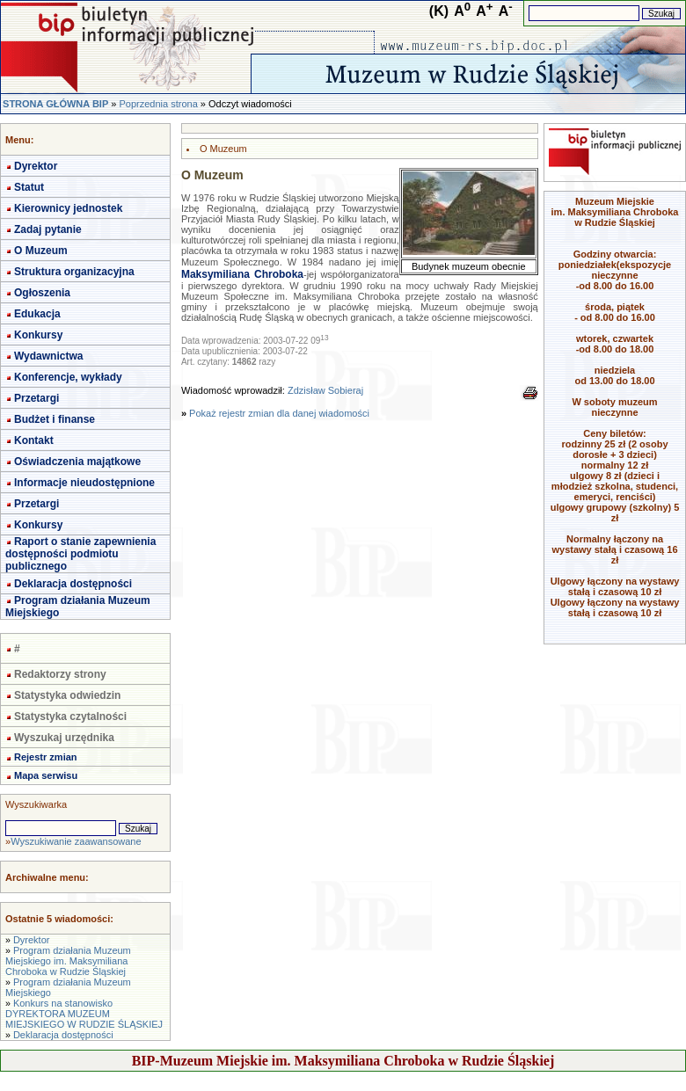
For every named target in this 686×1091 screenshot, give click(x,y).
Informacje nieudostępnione (84, 482)
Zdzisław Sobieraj (325, 390)
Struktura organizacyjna (74, 271)
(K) (439, 11)
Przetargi (36, 398)
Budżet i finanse (54, 419)
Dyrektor (35, 166)
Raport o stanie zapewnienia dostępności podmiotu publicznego (80, 553)
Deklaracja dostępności (73, 584)
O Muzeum (41, 250)
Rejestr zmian (45, 757)
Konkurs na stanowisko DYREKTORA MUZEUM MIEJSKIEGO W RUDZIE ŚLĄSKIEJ (84, 1013)
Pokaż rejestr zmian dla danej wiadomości (279, 413)
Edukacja (37, 314)
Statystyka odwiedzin (67, 695)
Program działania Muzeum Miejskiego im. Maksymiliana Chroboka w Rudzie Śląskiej (68, 961)
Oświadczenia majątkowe (77, 461)
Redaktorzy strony (60, 674)
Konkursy (38, 335)
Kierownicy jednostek (68, 208)
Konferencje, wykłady (68, 377)
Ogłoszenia (42, 293)
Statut (29, 187)
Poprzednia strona (158, 103)
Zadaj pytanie (48, 229)
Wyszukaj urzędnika (64, 737)
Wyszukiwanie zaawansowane (76, 841)
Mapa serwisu (45, 775)
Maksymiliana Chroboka (242, 274)
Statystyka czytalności (70, 716)
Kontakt (34, 440)
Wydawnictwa (48, 356)
